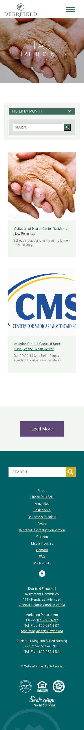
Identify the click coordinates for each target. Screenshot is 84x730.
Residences (42, 510)
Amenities (42, 504)
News (42, 523)
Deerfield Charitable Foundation (42, 530)
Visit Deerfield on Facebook (42, 573)
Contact (42, 550)
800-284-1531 (49, 626)
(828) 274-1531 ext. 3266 (42, 646)
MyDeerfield (42, 563)
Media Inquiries (42, 543)
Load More (42, 429)
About (42, 490)
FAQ (42, 557)
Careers (42, 537)
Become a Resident (42, 517)
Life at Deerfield (42, 497)
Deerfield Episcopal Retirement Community (25, 10)
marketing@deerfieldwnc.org (42, 631)
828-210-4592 (47, 620)
